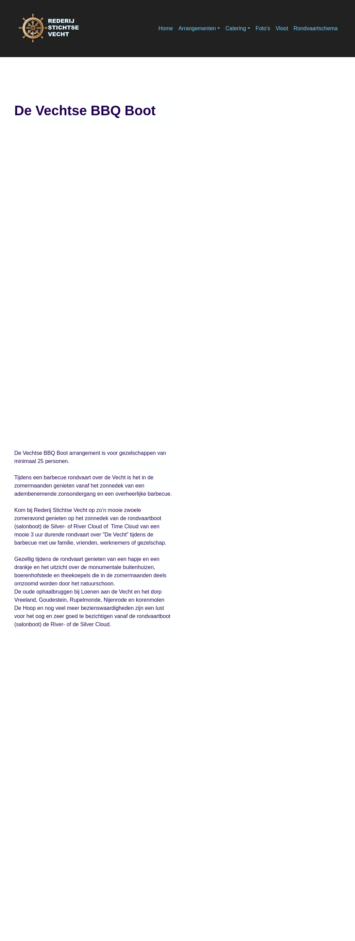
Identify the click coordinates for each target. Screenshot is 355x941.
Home (165, 28)
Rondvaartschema (315, 28)
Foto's (263, 28)
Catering (235, 28)
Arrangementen (197, 28)
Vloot (282, 28)
